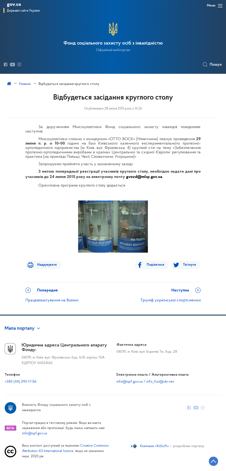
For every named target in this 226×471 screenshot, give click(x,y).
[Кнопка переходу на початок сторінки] (208, 460)
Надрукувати (44, 265)
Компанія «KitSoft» (154, 446)
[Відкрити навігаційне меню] (220, 5)
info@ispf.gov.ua (34, 433)
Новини (25, 84)
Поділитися (158, 265)
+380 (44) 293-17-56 (21, 382)
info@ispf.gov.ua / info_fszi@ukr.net (145, 382)
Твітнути (189, 265)
